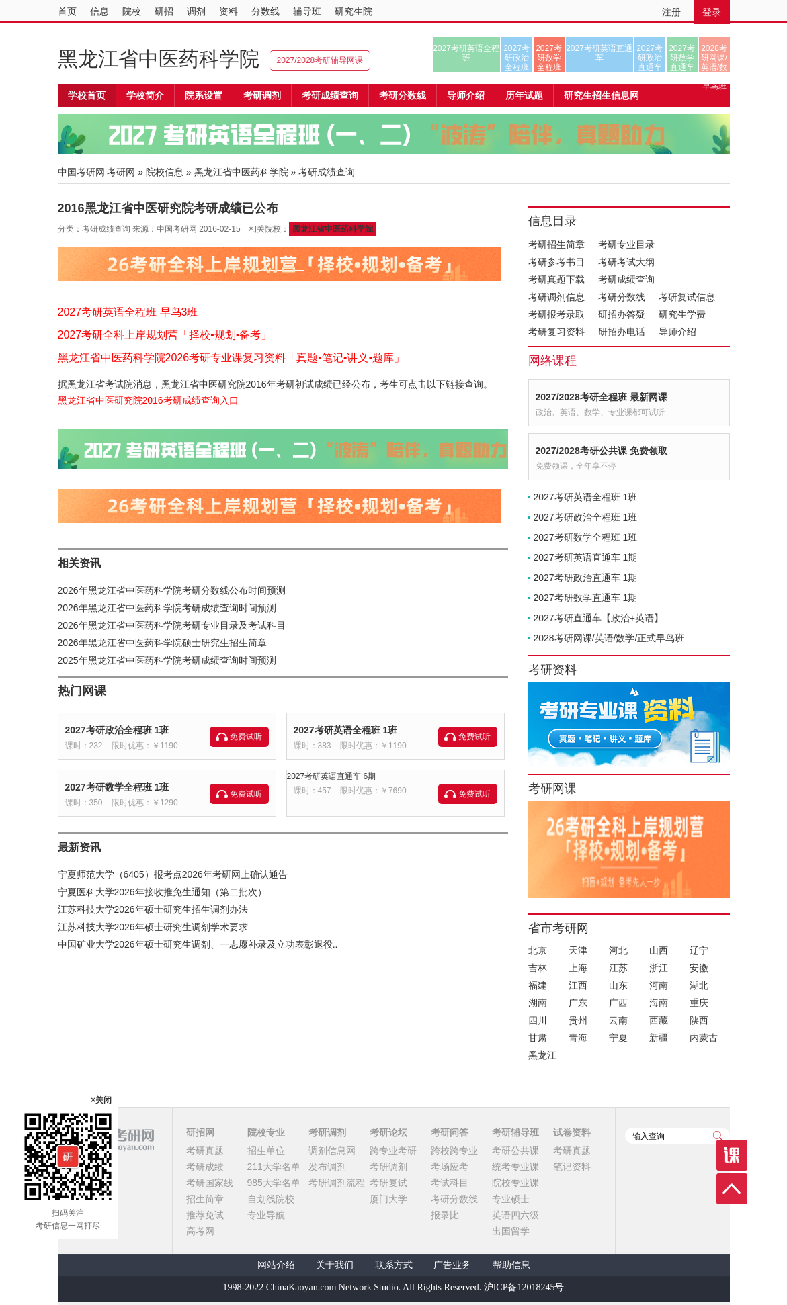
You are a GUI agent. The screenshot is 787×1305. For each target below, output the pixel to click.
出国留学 (511, 1231)
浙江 (658, 967)
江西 (578, 985)
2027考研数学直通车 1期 (586, 597)
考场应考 (449, 1166)
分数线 (265, 11)
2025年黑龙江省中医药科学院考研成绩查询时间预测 (167, 660)
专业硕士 (511, 1199)
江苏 (618, 967)
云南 (618, 1020)
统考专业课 (515, 1166)
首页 (67, 11)
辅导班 (307, 11)
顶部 (731, 1188)
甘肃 (537, 1037)
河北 (618, 950)
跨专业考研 (393, 1150)
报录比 (445, 1215)
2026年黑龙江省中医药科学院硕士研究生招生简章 (162, 642)
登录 (711, 12)
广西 (618, 1002)
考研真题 (205, 1150)
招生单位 (266, 1150)
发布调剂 (327, 1166)
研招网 (200, 1132)
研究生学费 (682, 314)
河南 (658, 985)
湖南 (537, 1002)
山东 (618, 985)
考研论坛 (388, 1132)
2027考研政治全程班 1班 (117, 730)
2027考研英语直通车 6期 (331, 776)
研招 (164, 11)
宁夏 (618, 1037)
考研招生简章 (556, 244)
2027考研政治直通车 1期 (586, 577)
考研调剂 (262, 95)
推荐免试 (205, 1215)
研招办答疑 (621, 314)
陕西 (699, 1020)
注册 (671, 12)
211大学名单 (273, 1166)
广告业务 (452, 1265)
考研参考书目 (556, 262)
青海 (578, 1037)
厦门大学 (388, 1199)
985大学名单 (273, 1182)
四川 (537, 1020)
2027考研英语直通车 (599, 53)
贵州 (578, 1020)
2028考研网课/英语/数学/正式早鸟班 (714, 58)
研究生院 (353, 11)
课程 (731, 1155)
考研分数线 (621, 296)
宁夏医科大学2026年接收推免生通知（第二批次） (162, 892)
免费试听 (246, 736)
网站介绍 (276, 1265)
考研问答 (449, 1132)
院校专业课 (515, 1182)
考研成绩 (205, 1166)
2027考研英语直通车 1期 (586, 557)
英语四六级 (515, 1215)
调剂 (196, 11)
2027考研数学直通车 (682, 58)
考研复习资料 (556, 331)
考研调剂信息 (556, 296)
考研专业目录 (626, 244)
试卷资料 (572, 1132)
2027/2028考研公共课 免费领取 (601, 450)
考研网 (121, 172)
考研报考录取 (556, 314)
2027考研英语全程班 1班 (346, 730)
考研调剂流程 (336, 1182)
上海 (578, 967)
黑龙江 (542, 1055)
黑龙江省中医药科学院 (158, 59)
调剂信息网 (332, 1150)
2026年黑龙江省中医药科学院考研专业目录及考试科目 (172, 625)
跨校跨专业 (454, 1150)
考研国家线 (209, 1182)
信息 (99, 11)
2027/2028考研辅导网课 (320, 60)
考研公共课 (515, 1150)
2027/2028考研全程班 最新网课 (601, 397)
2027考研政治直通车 (649, 58)
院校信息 (164, 172)
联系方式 (394, 1265)
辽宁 (699, 950)
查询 (717, 1136)
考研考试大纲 (626, 262)
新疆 (658, 1037)
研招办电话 (621, 331)
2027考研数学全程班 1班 (117, 787)
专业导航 (266, 1215)
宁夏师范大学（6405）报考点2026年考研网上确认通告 (173, 874)
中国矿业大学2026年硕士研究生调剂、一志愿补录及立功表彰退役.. (198, 944)
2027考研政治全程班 (516, 58)
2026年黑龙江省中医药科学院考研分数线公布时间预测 (172, 590)
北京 (537, 950)
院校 (131, 11)
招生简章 (205, 1199)
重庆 (699, 1002)
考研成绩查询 (626, 279)
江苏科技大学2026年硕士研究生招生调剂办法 (153, 909)
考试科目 (449, 1182)
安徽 (699, 967)
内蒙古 (704, 1037)
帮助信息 (511, 1265)
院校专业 (266, 1132)
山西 (658, 950)
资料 (228, 11)
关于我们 (335, 1265)
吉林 (537, 967)
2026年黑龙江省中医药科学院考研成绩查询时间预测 (167, 607)
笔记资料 (572, 1166)
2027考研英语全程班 (466, 53)
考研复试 (388, 1182)
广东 (578, 1002)
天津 (578, 950)
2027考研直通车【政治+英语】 (598, 618)
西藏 (658, 1020)
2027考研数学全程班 (549, 58)
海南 (658, 1002)
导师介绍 (466, 95)
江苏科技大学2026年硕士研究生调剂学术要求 (153, 926)
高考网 (200, 1231)
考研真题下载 (556, 279)
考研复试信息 (687, 296)
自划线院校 (270, 1199)
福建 (537, 985)
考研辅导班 (515, 1132)
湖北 (699, 985)
